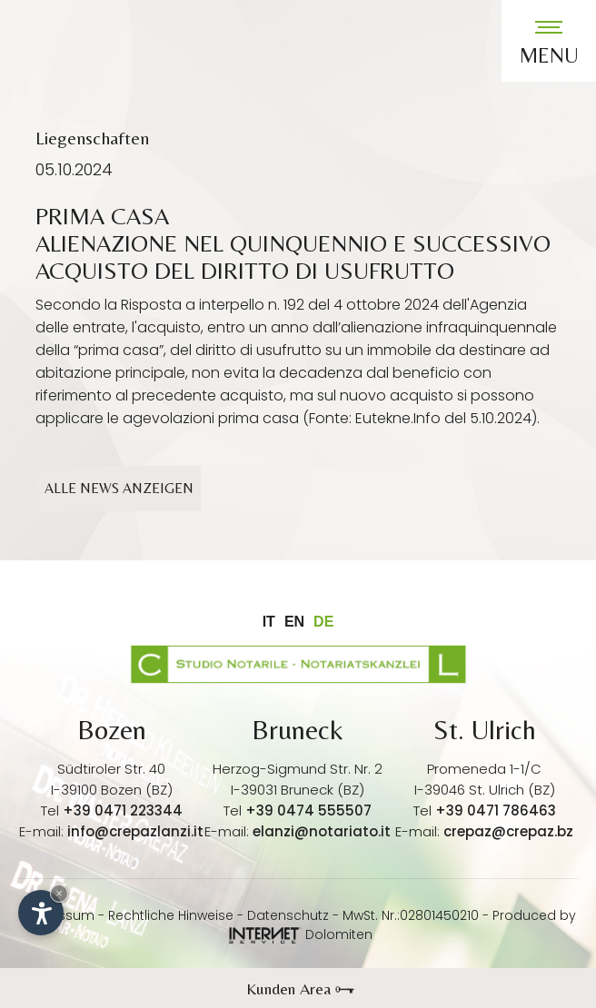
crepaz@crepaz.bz (508, 831)
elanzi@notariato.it (322, 831)
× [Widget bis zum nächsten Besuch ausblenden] (59, 893)
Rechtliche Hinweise (170, 915)
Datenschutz (288, 915)
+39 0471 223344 (123, 810)
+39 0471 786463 (495, 810)
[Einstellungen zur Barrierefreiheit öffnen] (41, 912)
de (323, 621)
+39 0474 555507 (308, 810)
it (269, 621)
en (294, 621)
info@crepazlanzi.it (135, 831)
